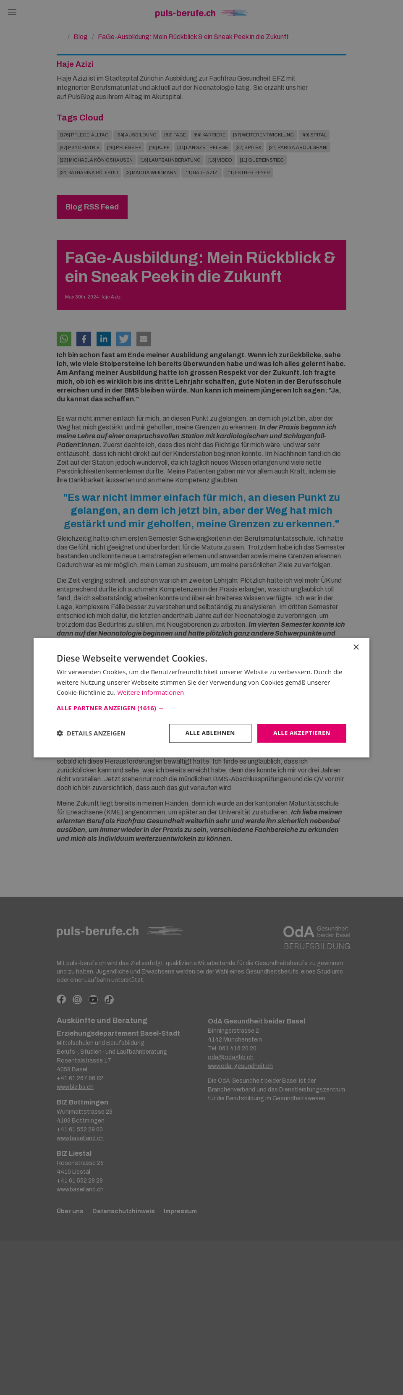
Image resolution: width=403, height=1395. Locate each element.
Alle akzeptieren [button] (301, 733)
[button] (201, 708)
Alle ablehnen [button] (210, 733)
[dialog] (201, 697)
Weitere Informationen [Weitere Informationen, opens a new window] (150, 692)
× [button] (356, 647)
